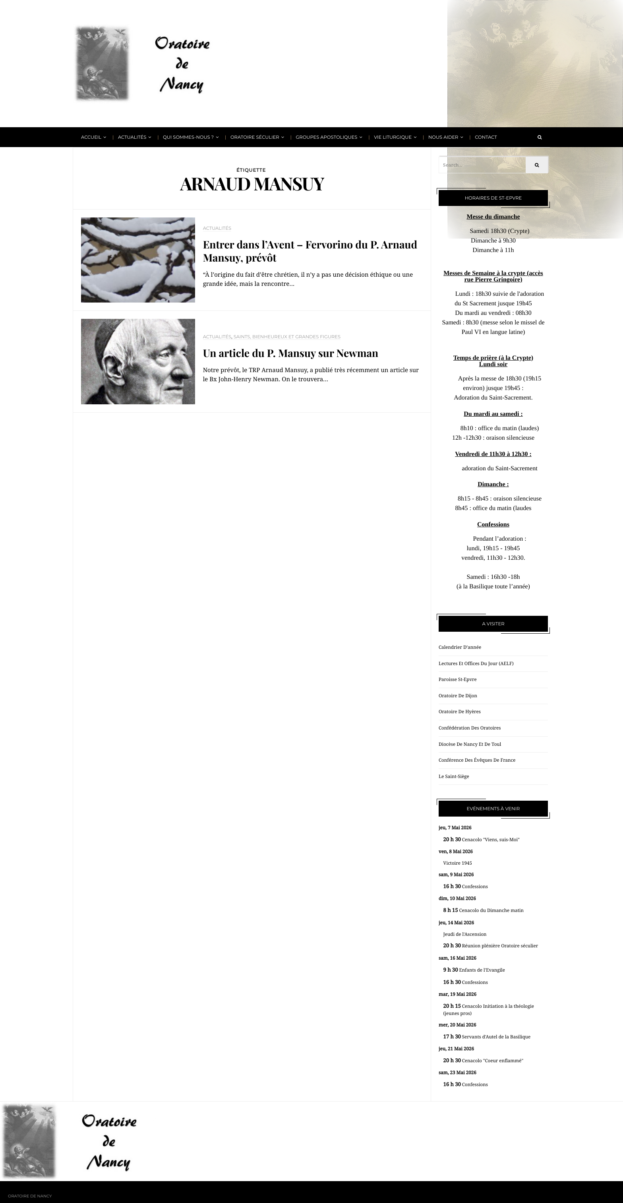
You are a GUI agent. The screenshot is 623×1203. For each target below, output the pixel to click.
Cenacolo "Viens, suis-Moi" (481, 840)
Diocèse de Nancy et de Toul (470, 744)
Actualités (132, 137)
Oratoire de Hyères (460, 711)
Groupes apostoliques (326, 137)
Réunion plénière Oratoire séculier (490, 946)
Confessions (465, 887)
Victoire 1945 (457, 863)
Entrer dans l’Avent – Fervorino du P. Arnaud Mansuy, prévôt (310, 251)
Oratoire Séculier (254, 137)
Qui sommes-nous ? (188, 137)
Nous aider (443, 137)
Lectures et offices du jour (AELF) (476, 663)
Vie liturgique (393, 137)
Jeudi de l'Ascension (465, 934)
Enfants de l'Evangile (474, 970)
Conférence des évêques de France (477, 760)
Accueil (91, 137)
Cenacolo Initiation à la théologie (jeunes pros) (488, 1010)
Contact (486, 137)
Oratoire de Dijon (458, 696)
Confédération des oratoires (470, 728)
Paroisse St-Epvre (458, 679)
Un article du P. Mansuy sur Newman (291, 353)
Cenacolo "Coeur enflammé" (483, 1061)
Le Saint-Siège (454, 776)
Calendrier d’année (460, 647)
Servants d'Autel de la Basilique (487, 1037)
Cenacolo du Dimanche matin (483, 911)
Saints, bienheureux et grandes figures (287, 337)
